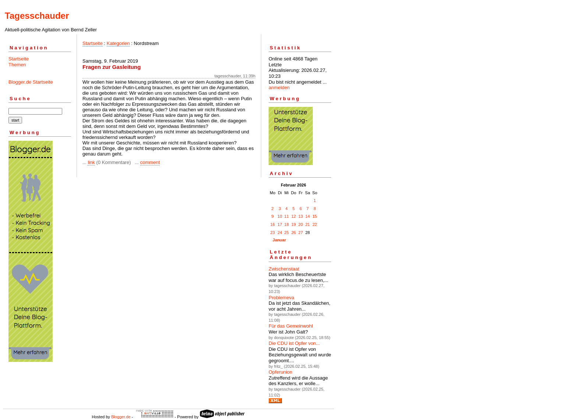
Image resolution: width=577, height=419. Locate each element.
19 (293, 224)
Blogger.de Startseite (30, 82)
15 (314, 216)
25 (286, 232)
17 (279, 224)
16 (272, 224)
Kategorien (118, 43)
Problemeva (281, 297)
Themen (17, 64)
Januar (279, 240)
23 (272, 232)
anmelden (279, 87)
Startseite (18, 59)
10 (279, 216)
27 (300, 232)
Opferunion (280, 372)
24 (279, 232)
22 (314, 224)
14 (307, 216)
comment (150, 162)
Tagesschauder (37, 16)
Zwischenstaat (284, 269)
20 (300, 224)
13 (300, 216)
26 (293, 232)
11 (286, 216)
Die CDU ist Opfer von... (294, 343)
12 (293, 216)
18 (286, 224)
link (91, 162)
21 (307, 224)
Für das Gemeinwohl (291, 326)
